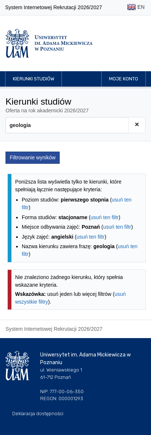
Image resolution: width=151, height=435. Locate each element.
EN (135, 7)
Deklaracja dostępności (37, 413)
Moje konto (123, 78)
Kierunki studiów (33, 78)
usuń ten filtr (105, 217)
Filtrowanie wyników (33, 157)
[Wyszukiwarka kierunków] (67, 125)
